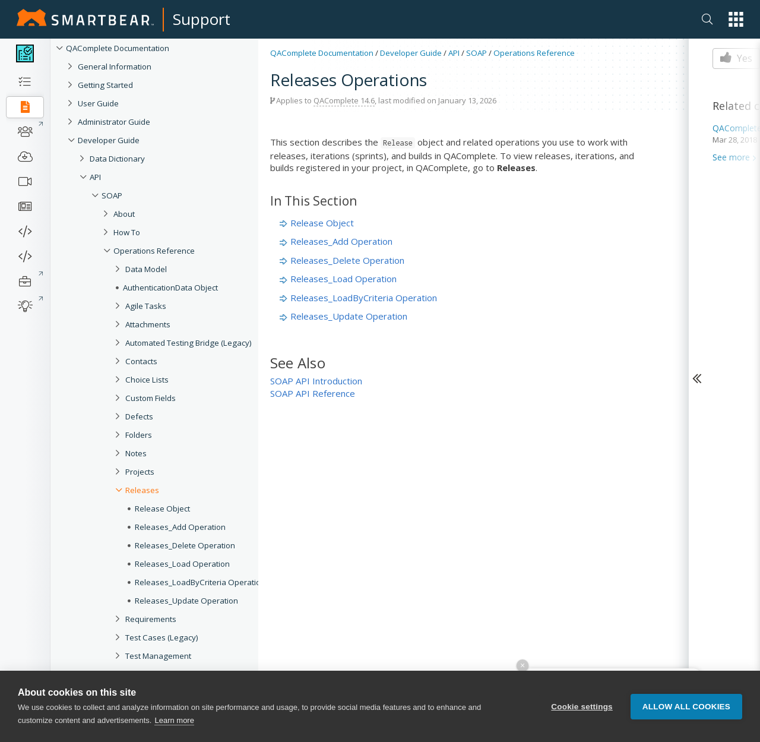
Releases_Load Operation (182, 563)
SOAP (112, 195)
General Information (114, 66)
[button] (736, 19)
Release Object (162, 508)
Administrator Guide (114, 121)
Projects (139, 471)
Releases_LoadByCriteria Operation (200, 582)
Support (201, 19)
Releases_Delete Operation (185, 545)
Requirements (150, 619)
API (95, 177)
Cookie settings (582, 706)
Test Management (158, 656)
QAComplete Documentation (117, 48)
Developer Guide (109, 140)
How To (126, 232)
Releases (142, 490)
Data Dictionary (117, 158)
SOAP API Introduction (316, 381)
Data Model (146, 269)
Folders (138, 435)
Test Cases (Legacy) (161, 637)
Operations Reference (154, 250)
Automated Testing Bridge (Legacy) (188, 342)
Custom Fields (150, 398)
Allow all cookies (686, 706)
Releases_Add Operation (180, 527)
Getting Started (105, 85)
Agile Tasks (145, 306)
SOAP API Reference (312, 393)
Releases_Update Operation (186, 600)
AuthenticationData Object (170, 287)
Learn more (174, 720)
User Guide (98, 103)
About (124, 214)
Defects (139, 416)
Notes (136, 453)
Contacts (141, 361)
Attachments (147, 324)
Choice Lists (147, 379)
